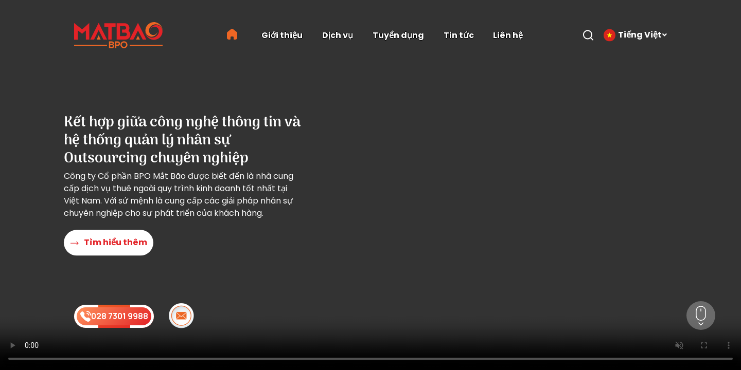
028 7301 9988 (114, 316)
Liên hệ (508, 35)
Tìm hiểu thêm (108, 243)
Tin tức (459, 35)
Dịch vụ (337, 35)
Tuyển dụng (398, 35)
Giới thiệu (282, 35)
